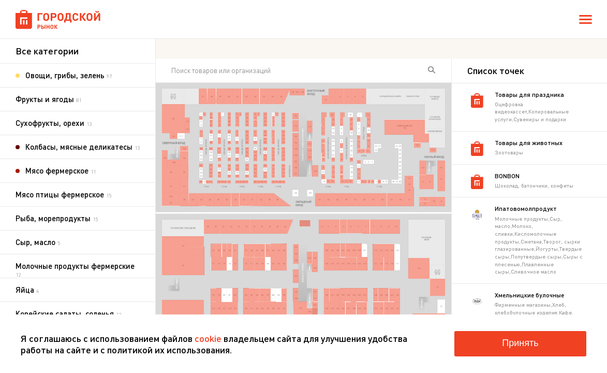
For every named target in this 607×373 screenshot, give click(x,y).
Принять (520, 343)
